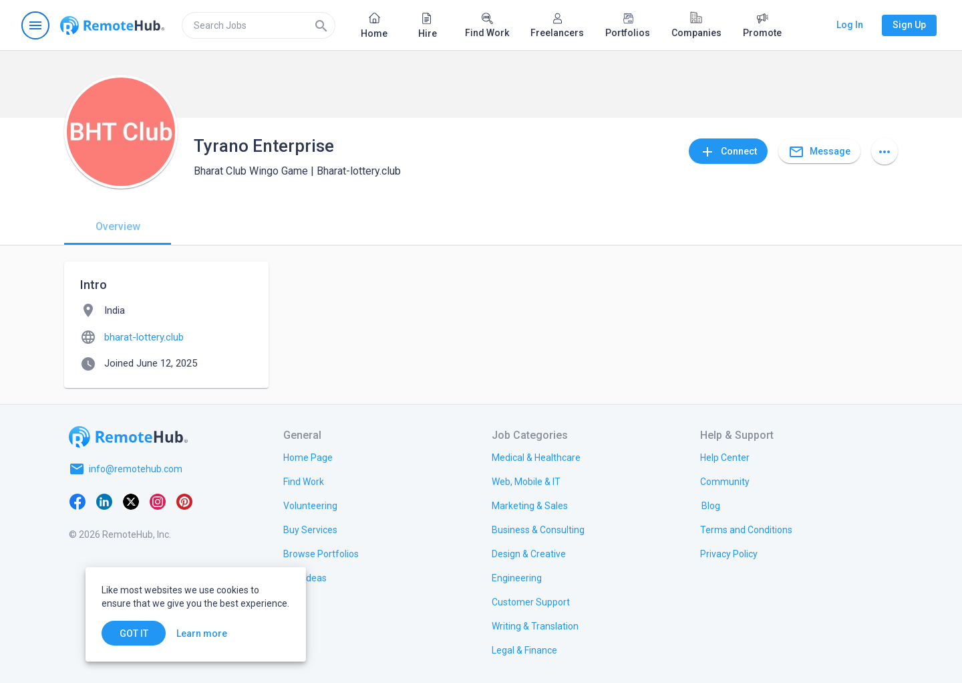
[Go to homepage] (112, 25)
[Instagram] (157, 501)
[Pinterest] (184, 501)
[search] (258, 25)
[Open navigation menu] (35, 25)
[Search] (321, 25)
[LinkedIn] (104, 501)
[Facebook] (77, 501)
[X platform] (131, 501)
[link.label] (724, 457)
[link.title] (308, 457)
